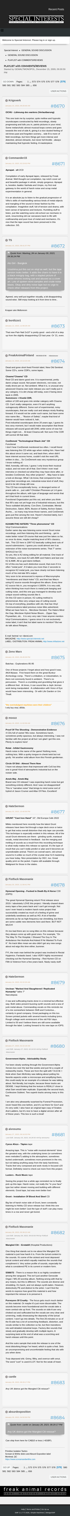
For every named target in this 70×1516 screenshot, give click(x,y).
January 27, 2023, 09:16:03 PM (17, 1134)
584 (23, 85)
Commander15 (18, 157)
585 (27, 85)
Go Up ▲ (45, 1509)
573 (34, 81)
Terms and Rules (33, 1509)
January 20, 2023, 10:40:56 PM (17, 811)
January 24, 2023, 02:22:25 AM (17, 982)
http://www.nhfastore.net (53, 641)
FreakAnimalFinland (21, 355)
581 (9, 85)
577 (53, 81)
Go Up (6, 1467)
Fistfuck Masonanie (21, 879)
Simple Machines (37, 1513)
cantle (12, 1376)
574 (39, 81)
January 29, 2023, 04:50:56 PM (17, 1417)
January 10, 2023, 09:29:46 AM (17, 106)
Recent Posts (56, 9)
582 (13, 85)
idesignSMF (50, 1513)
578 (57, 81)
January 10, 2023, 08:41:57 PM (17, 246)
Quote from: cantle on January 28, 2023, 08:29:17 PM (36, 1424)
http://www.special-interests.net (30, 638)
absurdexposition (20, 1411)
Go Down (8, 82)
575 (43, 81)
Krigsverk (15, 100)
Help (23, 1509)
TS (10, 240)
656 (35, 85)
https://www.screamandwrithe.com (20, 1459)
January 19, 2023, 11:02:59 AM (17, 723)
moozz (13, 717)
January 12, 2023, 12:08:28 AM (17, 326)
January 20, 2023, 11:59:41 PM (17, 885)
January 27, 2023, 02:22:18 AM (17, 1046)
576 (48, 81)
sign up (51, 40)
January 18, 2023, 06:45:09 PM (17, 657)
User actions (58, 91)
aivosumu (15, 1128)
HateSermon (16, 806)
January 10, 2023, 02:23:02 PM (17, 163)
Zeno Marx (15, 651)
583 (18, 85)
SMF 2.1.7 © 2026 (22, 1513)
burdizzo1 (15, 320)
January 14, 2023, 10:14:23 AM (17, 361)
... (30, 81)
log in (42, 40)
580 (4, 85)
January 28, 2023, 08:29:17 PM (17, 1382)
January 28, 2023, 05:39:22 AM (17, 1232)
